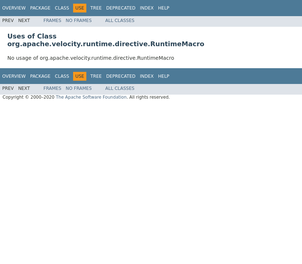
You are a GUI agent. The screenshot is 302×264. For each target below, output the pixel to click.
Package (40, 8)
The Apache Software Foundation (91, 97)
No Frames (79, 20)
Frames (52, 20)
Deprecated (121, 8)
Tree (96, 8)
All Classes (119, 20)
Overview (14, 8)
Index (147, 8)
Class (62, 8)
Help (163, 8)
